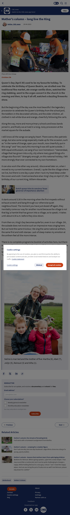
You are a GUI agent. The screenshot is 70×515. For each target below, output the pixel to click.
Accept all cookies (54, 265)
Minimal (39, 265)
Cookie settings (12, 265)
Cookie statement (18, 259)
